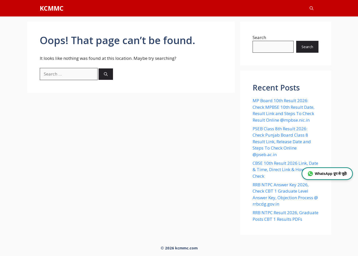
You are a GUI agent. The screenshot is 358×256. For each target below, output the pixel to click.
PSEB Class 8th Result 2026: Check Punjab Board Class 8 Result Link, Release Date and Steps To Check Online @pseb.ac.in (282, 141)
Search (259, 37)
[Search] (106, 74)
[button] (311, 8)
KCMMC (52, 8)
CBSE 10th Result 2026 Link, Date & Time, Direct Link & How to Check (285, 169)
